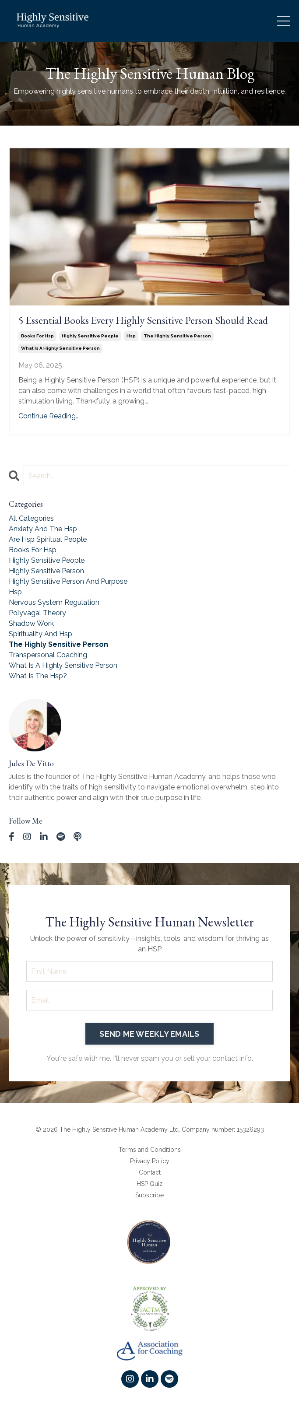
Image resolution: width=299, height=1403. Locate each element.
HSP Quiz (150, 1183)
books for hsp (37, 335)
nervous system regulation (54, 602)
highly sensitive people (90, 335)
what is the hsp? (38, 676)
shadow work (31, 623)
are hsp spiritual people (48, 539)
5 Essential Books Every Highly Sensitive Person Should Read (143, 320)
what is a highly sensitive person (60, 348)
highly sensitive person (46, 571)
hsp (131, 335)
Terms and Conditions (150, 1149)
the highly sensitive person (177, 335)
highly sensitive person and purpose (68, 581)
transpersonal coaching (48, 655)
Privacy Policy (149, 1160)
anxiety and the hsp (43, 529)
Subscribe (149, 1195)
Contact (150, 1172)
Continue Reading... (49, 416)
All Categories (31, 518)
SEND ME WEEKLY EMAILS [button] (149, 1033)
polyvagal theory (37, 613)
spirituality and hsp (40, 634)
